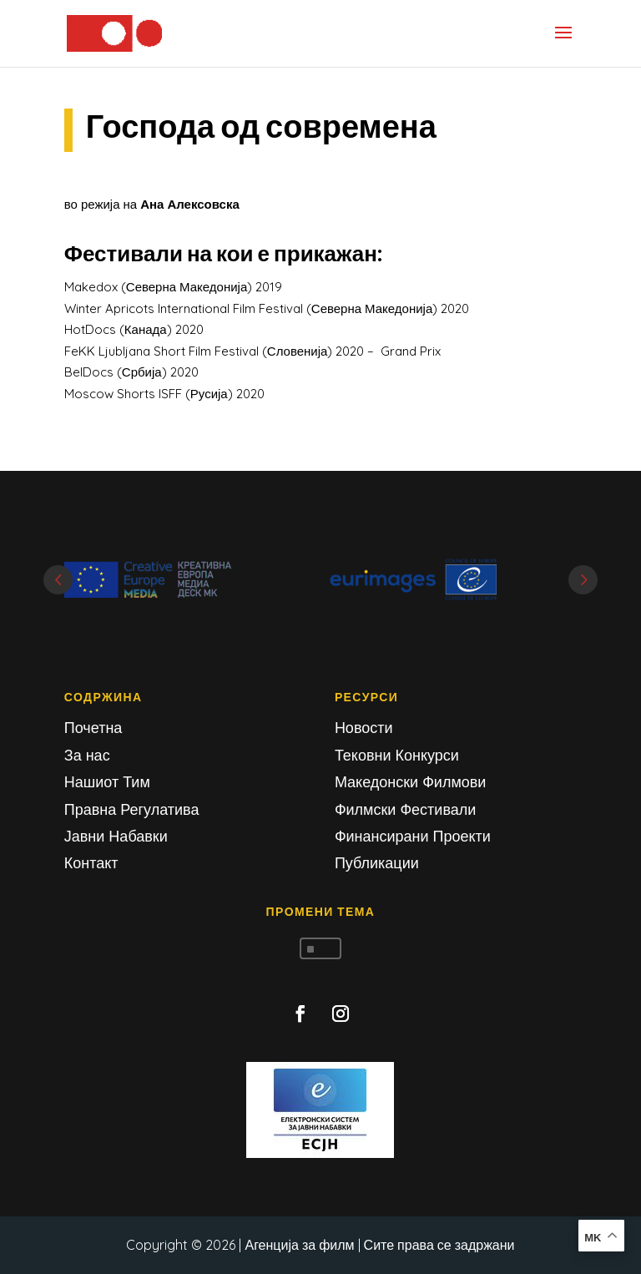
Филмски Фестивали (405, 809)
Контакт (91, 862)
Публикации (377, 862)
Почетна (93, 727)
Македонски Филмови (411, 781)
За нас (87, 755)
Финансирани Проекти (413, 836)
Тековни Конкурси (397, 755)
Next (583, 579)
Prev (58, 579)
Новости (364, 727)
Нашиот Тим (107, 781)
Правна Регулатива (131, 809)
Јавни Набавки (116, 836)
